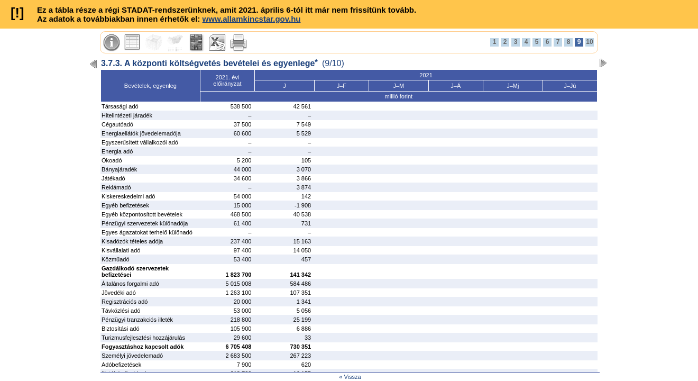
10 (589, 42)
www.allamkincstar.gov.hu (252, 18)
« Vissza (350, 377)
